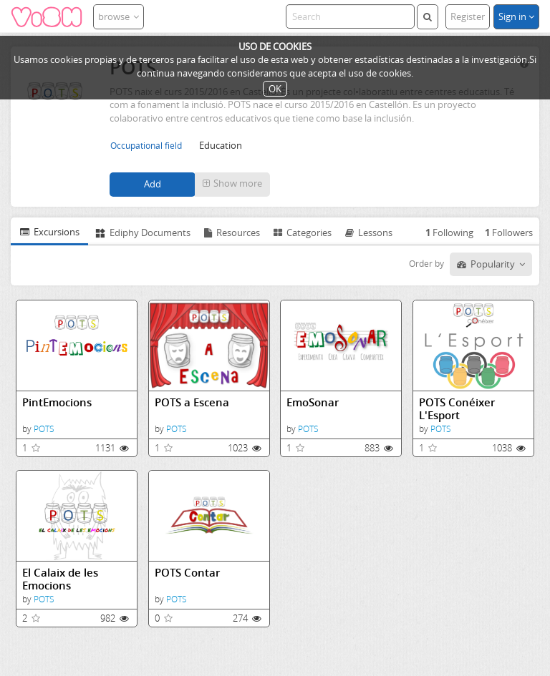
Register (467, 16)
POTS (44, 429)
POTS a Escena (192, 402)
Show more (232, 183)
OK (275, 88)
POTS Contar (187, 572)
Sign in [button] (516, 16)
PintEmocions (57, 402)
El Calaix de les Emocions (60, 579)
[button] (232, 184)
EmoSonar (312, 402)
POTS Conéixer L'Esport (457, 409)
